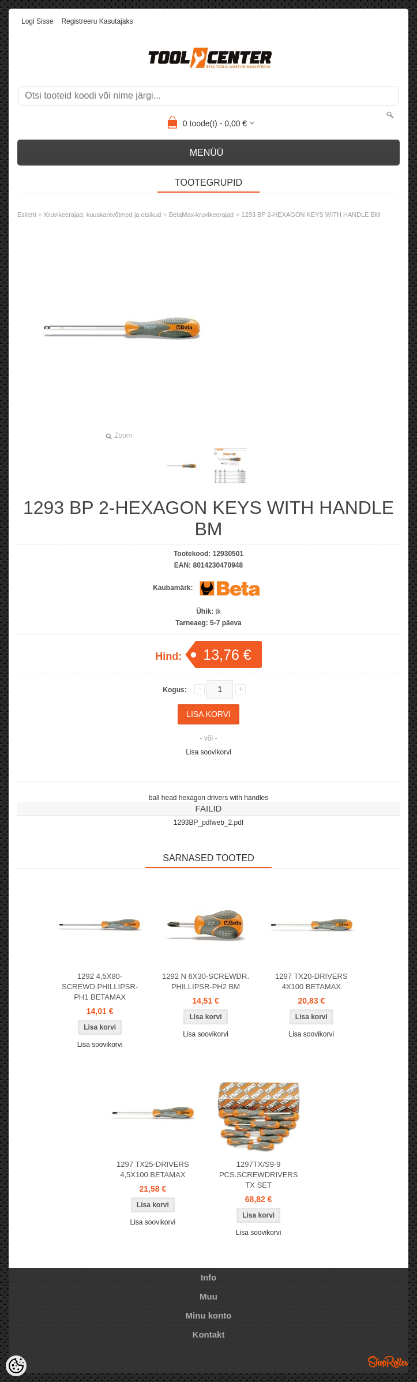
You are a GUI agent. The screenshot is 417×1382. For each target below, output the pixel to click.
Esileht (26, 214)
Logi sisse (37, 21)
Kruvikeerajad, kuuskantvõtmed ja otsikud (102, 214)
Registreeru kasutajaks (97, 21)
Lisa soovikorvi (208, 752)
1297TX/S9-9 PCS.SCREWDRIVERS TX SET (258, 1174)
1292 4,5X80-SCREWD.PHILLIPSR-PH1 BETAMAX (100, 986)
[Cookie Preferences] (16, 1365)
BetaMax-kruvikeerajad (201, 214)
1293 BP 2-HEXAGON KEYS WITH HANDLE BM (311, 214)
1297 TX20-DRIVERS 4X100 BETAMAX (311, 981)
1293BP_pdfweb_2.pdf (208, 822)
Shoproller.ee (388, 1362)
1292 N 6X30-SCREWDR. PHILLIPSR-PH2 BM (205, 981)
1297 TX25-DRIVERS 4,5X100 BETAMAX (153, 1169)
